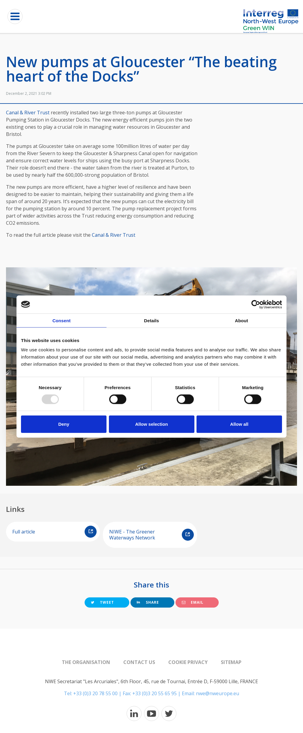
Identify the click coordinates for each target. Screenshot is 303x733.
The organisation (86, 662)
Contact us (139, 662)
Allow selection (151, 424)
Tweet (102, 602)
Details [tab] (151, 320)
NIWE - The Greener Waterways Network (151, 534)
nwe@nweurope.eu (217, 693)
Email (192, 602)
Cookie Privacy (188, 662)
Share (148, 602)
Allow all (239, 424)
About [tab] (241, 320)
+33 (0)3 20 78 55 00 (95, 693)
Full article (54, 532)
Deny (63, 424)
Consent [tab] (61, 320)
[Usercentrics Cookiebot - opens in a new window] (256, 304)
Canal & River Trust (28, 112)
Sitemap (231, 662)
